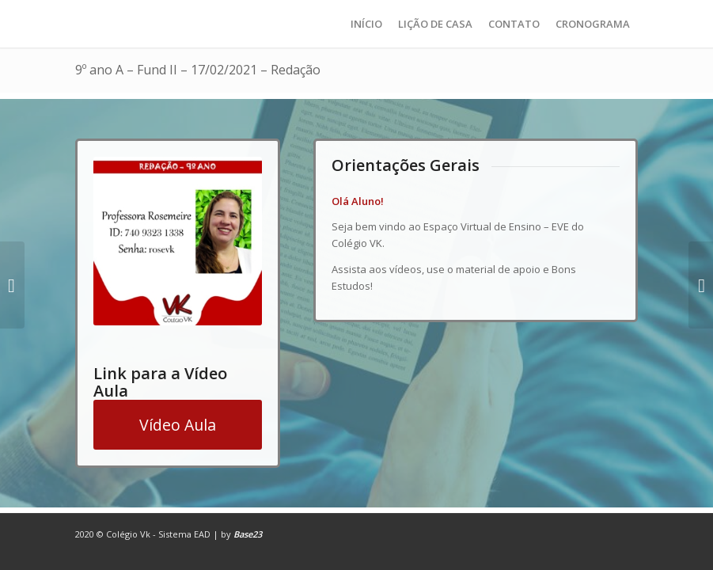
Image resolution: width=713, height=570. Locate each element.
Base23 (247, 534)
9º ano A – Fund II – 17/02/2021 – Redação (197, 69)
